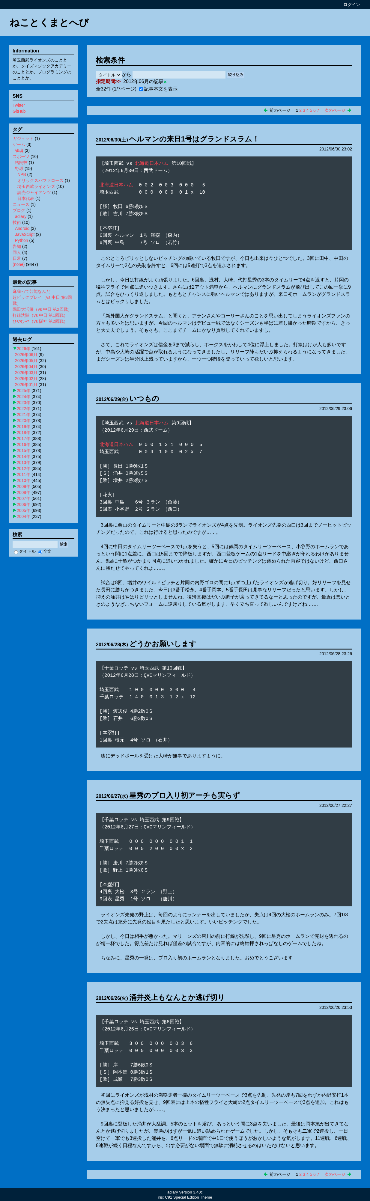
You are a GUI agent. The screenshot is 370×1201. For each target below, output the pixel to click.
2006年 (23, 504)
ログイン (351, 4)
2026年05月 (26, 360)
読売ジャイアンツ (34, 192)
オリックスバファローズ (40, 180)
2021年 (23, 414)
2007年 (23, 498)
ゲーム (19, 144)
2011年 (23, 474)
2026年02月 (26, 378)
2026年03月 (26, 372)
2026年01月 (26, 384)
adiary (20, 216)
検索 (63, 544)
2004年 (23, 516)
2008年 (23, 492)
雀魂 (19, 150)
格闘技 (21, 162)
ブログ (19, 210)
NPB (21, 174)
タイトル (25, 551)
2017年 (23, 438)
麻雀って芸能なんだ (31, 291)
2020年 (23, 420)
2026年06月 (26, 354)
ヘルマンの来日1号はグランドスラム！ (194, 139)
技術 (17, 222)
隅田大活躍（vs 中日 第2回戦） (42, 309)
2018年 (23, 432)
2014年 (23, 456)
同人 (17, 252)
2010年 (23, 480)
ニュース (21, 204)
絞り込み (235, 75)
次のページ (334, 110)
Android (22, 228)
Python (21, 240)
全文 (45, 551)
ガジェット (23, 138)
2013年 (23, 462)
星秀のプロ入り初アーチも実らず (184, 795)
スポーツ (21, 156)
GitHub (19, 111)
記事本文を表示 (158, 88)
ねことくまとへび (49, 22)
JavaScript (24, 234)
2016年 (23, 444)
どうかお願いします (162, 644)
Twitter (19, 105)
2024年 (23, 396)
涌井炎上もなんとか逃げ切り (177, 997)
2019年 (23, 426)
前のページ (280, 110)
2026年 (23, 348)
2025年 (23, 390)
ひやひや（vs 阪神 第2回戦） (40, 321)
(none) (19, 264)
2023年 (23, 402)
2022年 (23, 408)
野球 (19, 168)
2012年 (23, 468)
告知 (17, 246)
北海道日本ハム (152, 163)
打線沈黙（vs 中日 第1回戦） (40, 315)
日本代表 (25, 198)
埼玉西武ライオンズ (36, 186)
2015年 (23, 450)
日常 (17, 258)
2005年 (23, 510)
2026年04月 (26, 366)
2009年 (23, 486)
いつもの (144, 398)
